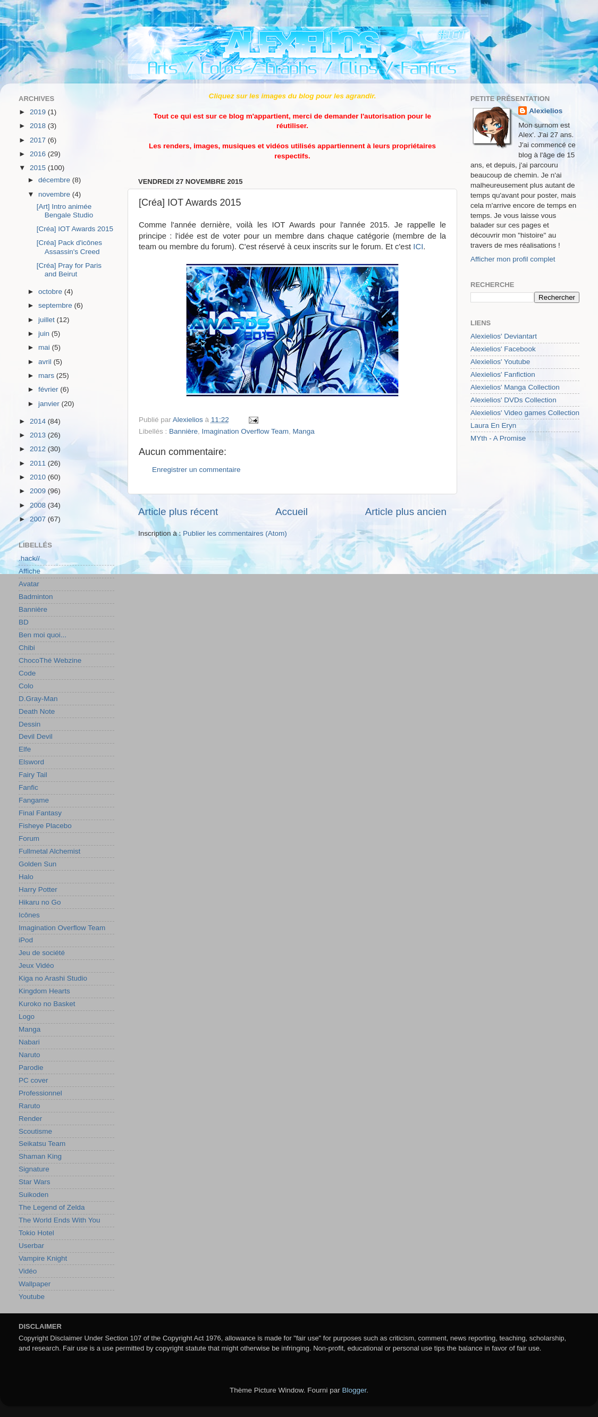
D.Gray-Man (38, 699)
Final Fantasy (40, 813)
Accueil (291, 511)
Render (30, 1119)
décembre (55, 180)
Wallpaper (34, 1284)
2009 (39, 491)
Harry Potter (38, 889)
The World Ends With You (59, 1220)
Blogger (354, 1390)
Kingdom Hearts (44, 991)
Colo (26, 686)
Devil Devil (36, 736)
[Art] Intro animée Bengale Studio (65, 211)
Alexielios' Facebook (503, 349)
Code (27, 673)
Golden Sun (37, 864)
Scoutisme (35, 1131)
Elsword (31, 762)
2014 (39, 421)
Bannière (183, 431)
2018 (39, 126)
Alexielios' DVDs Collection (513, 400)
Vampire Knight (43, 1258)
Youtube (32, 1297)
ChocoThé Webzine (50, 660)
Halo (26, 877)
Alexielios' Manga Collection (515, 387)
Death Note (37, 711)
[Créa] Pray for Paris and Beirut (69, 270)
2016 (39, 154)
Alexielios (545, 111)
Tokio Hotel (36, 1233)
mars (47, 375)
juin (45, 334)
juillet (47, 320)
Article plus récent (178, 511)
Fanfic (28, 787)
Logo (27, 1016)
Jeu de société (42, 953)
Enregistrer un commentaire (196, 470)
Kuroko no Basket (47, 1004)
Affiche (29, 571)
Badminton (36, 597)
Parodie (31, 1068)
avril (46, 362)
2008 (39, 505)
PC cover (33, 1080)
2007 (39, 519)
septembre (56, 305)
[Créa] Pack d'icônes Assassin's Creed (69, 247)
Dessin (29, 724)
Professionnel (40, 1093)
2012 (39, 449)
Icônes (29, 915)
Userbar (31, 1246)
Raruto (29, 1106)
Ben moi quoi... (42, 635)
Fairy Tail (33, 775)
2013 (39, 435)
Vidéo (28, 1271)
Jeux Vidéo (36, 965)
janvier (50, 404)
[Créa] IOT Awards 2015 (75, 229)
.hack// (29, 558)
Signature (34, 1169)
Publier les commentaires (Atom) (235, 533)
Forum (29, 838)
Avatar (29, 584)
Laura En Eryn (493, 425)
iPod (26, 940)
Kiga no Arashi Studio (53, 978)
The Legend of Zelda (52, 1207)
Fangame (34, 800)
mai (45, 347)
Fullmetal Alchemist (49, 851)
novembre (55, 194)
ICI (418, 246)
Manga (303, 431)
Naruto (29, 1055)
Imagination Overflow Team (245, 431)
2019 (39, 112)
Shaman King (40, 1156)
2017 (39, 140)
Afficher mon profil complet (512, 259)
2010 (39, 477)
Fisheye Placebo (45, 826)
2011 (39, 463)
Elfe (25, 749)
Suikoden (33, 1195)
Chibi (27, 648)
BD (24, 622)
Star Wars (34, 1182)
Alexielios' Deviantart (503, 336)
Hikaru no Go (40, 902)
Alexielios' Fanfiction (502, 374)
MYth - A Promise (498, 438)
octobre (51, 292)
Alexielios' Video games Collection (524, 413)
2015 (39, 168)
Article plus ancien (406, 511)
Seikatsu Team (42, 1144)
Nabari (29, 1042)
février (49, 389)
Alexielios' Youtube (500, 362)
